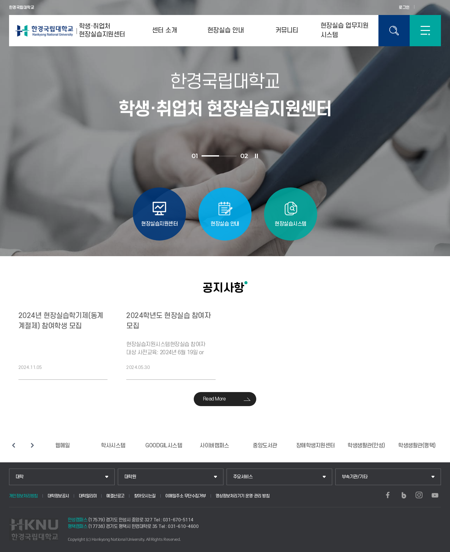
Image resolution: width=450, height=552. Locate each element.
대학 (19, 477)
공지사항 (223, 288)
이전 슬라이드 (13, 445)
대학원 (130, 477)
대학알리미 (88, 496)
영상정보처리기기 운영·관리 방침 (243, 496)
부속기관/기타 (355, 477)
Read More (214, 399)
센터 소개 (164, 30)
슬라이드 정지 (256, 156)
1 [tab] (210, 156)
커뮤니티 (286, 30)
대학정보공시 (58, 496)
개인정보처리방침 (23, 496)
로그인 (404, 7)
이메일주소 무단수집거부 (185, 496)
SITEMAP (425, 30)
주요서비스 (243, 477)
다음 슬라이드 (32, 445)
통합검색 (394, 30)
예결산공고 (115, 496)
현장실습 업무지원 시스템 (345, 30)
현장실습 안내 (226, 30)
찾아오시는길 (145, 496)
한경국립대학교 (21, 7)
